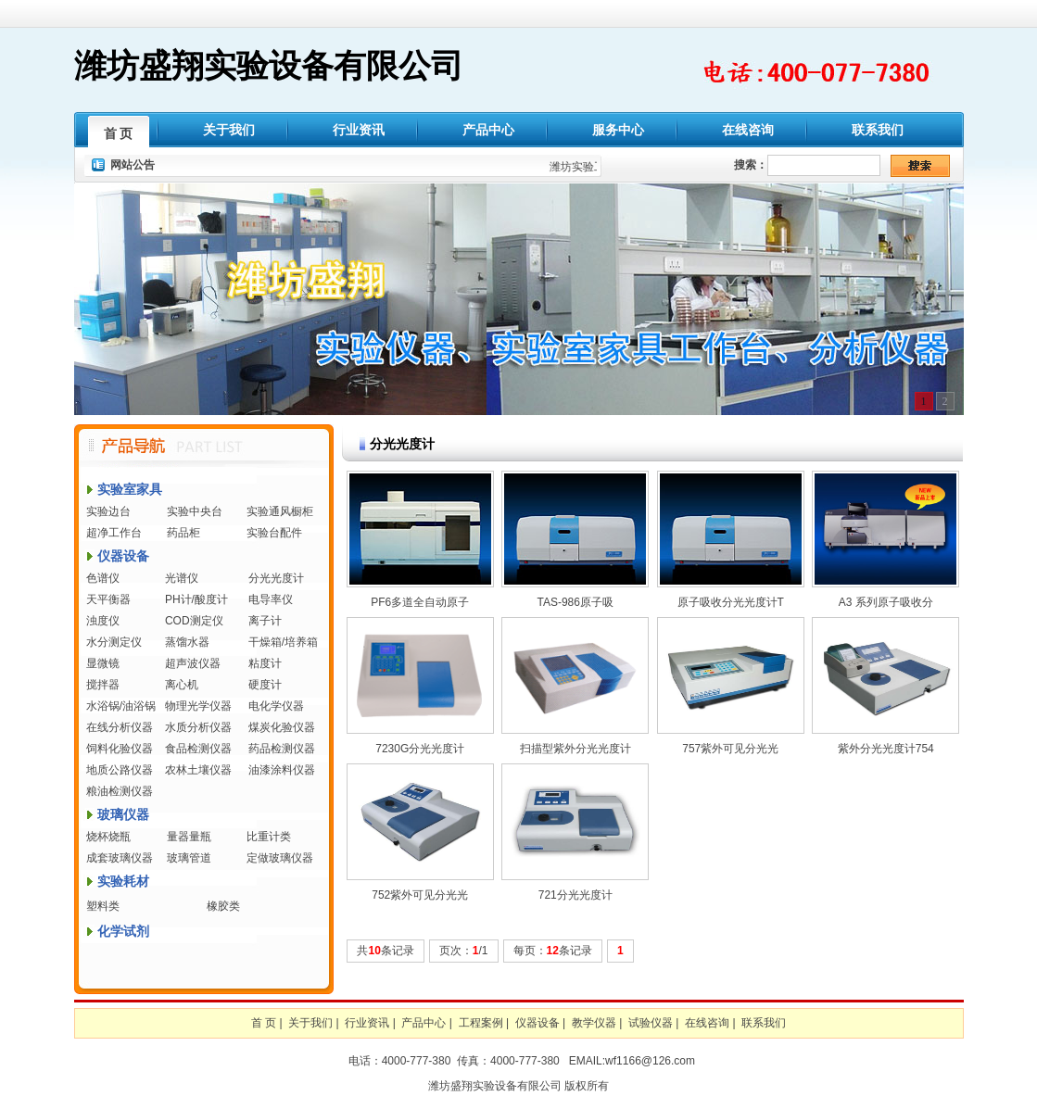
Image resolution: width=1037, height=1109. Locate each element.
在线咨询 (748, 129)
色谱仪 (103, 578)
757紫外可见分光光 (730, 748)
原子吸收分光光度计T (730, 602)
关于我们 (229, 129)
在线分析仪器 (119, 727)
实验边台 (108, 511)
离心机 (181, 684)
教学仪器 (594, 1022)
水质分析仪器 (198, 727)
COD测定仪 (194, 620)
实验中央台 (194, 511)
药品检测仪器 (281, 748)
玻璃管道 (189, 857)
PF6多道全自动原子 (420, 602)
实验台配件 (274, 532)
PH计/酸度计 (196, 599)
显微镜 (103, 663)
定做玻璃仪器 (280, 857)
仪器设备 (123, 555)
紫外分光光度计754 (886, 748)
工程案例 (481, 1022)
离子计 (265, 620)
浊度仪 (103, 620)
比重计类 (269, 836)
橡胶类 (223, 906)
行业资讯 (359, 129)
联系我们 (878, 129)
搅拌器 (103, 684)
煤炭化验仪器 (281, 727)
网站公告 (132, 164)
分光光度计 (276, 578)
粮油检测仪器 (119, 791)
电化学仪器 (276, 705)
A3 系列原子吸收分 (886, 602)
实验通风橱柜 (280, 511)
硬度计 (265, 684)
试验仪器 (650, 1022)
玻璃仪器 (123, 814)
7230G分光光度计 (419, 748)
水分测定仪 (114, 642)
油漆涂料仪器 (281, 769)
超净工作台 (114, 532)
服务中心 (618, 129)
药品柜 (183, 532)
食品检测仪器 (198, 748)
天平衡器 (108, 599)
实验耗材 (123, 881)
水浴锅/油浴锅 (121, 705)
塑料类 (103, 906)
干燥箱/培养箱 (283, 642)
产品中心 (488, 129)
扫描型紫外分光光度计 (575, 748)
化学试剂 (123, 931)
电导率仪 (270, 599)
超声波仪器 (193, 663)
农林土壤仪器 (198, 769)
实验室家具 (129, 489)
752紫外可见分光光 (420, 894)
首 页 (118, 133)
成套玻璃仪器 (119, 857)
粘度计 (265, 663)
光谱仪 (181, 578)
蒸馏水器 (187, 642)
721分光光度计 (575, 894)
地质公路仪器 (119, 769)
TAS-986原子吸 (575, 602)
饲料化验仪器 (119, 748)
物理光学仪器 (198, 705)
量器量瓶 (189, 836)
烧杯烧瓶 (108, 836)
